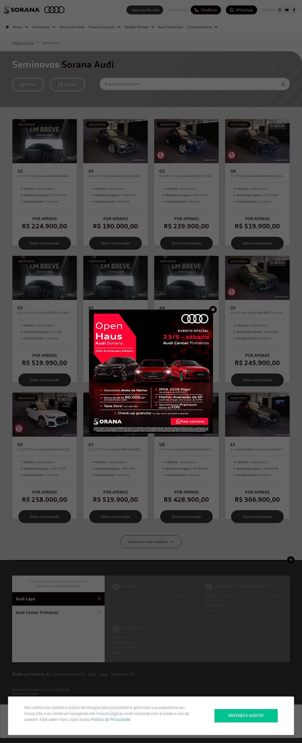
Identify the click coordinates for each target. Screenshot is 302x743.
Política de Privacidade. (111, 719)
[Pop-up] (151, 371)
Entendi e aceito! (246, 715)
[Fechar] (213, 309)
